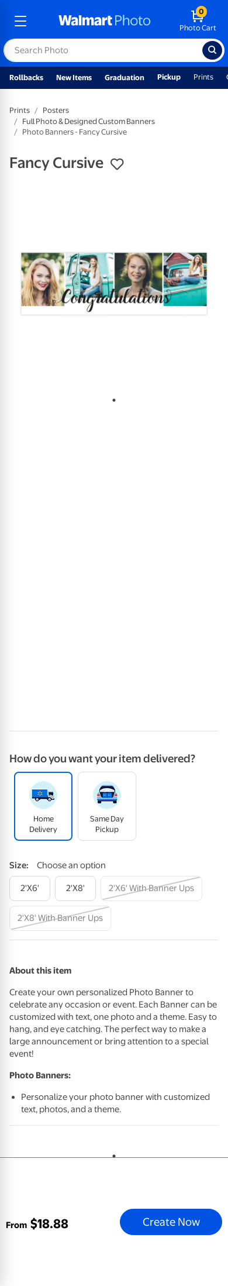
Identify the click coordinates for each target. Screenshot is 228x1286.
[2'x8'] (75, 888)
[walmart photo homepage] (105, 21)
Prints (203, 77)
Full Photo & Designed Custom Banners (88, 121)
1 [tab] (112, 398)
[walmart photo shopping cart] (198, 21)
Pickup (169, 77)
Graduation (124, 77)
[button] (116, 164)
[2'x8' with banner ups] (60, 918)
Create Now (171, 1221)
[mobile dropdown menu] (20, 21)
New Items (74, 77)
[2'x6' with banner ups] (151, 888)
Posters (56, 110)
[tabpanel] (114, 283)
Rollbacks (26, 77)
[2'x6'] (29, 888)
